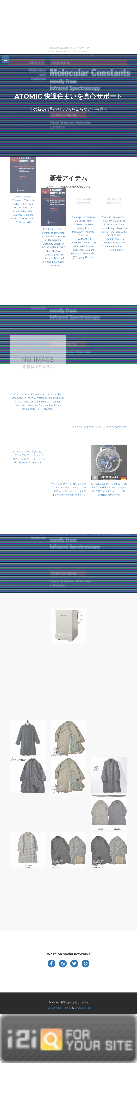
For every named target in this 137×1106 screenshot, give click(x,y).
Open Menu (5, 59)
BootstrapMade (83, 1007)
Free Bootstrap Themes (58, 1007)
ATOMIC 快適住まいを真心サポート (68, 96)
